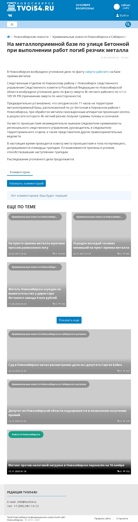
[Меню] (12, 24)
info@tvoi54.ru (26, 502)
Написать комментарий (26, 183)
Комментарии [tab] (20, 172)
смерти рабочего (97, 72)
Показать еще (69, 320)
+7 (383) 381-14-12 (26, 506)
